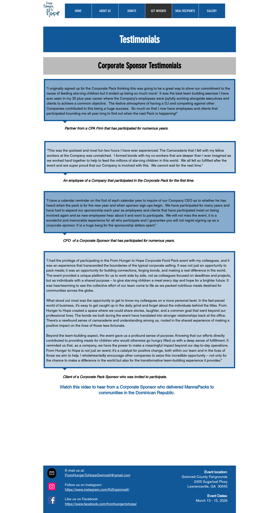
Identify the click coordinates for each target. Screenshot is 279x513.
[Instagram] (52, 486)
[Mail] (51, 473)
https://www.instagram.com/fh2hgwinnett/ (97, 489)
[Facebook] (52, 500)
